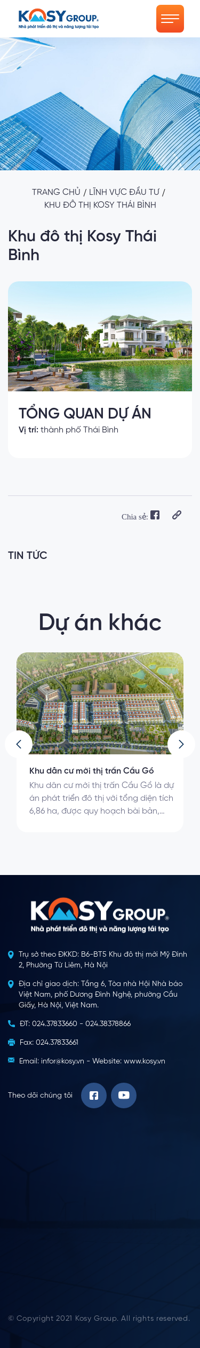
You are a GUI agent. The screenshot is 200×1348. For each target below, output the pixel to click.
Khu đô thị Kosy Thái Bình (100, 205)
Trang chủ (56, 192)
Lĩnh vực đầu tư (124, 192)
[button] (19, 744)
